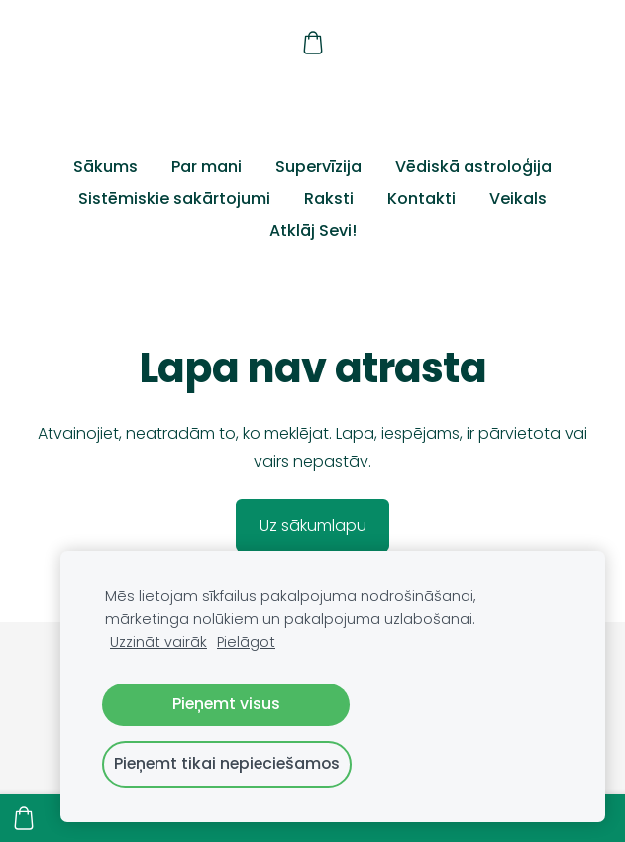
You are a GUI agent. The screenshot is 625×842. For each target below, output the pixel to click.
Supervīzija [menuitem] (318, 167)
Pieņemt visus (226, 703)
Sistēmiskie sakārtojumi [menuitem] (174, 198)
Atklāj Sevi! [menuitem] (313, 230)
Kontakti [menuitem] (421, 198)
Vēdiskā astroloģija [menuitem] (473, 167)
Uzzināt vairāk (158, 642)
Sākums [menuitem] (105, 167)
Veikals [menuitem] (518, 198)
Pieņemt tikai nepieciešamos (227, 763)
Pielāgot (246, 642)
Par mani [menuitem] (206, 167)
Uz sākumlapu (313, 525)
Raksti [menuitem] (329, 198)
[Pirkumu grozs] (312, 42)
